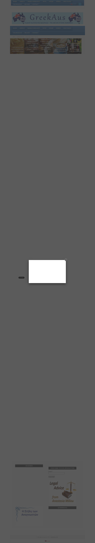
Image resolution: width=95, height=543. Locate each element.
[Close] (65, 260)
